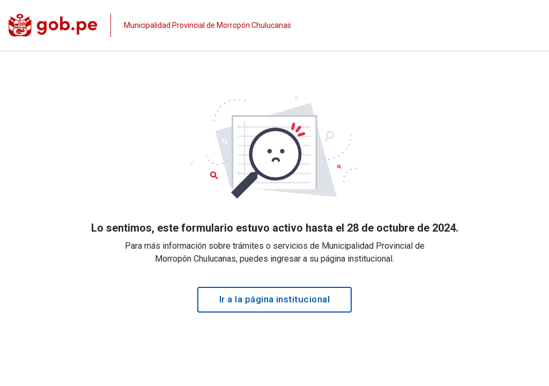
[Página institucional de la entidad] (150, 25)
